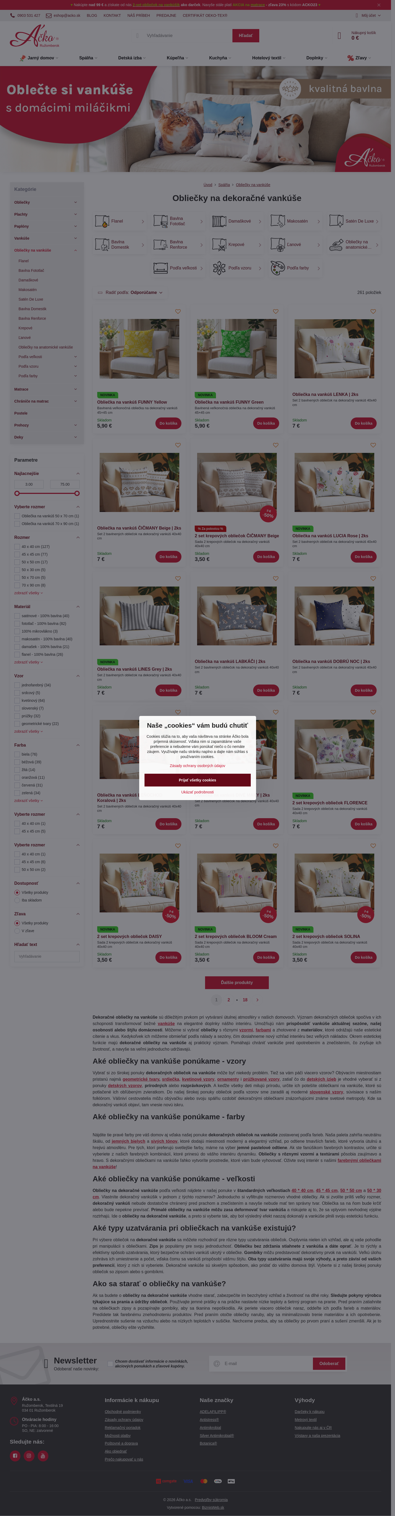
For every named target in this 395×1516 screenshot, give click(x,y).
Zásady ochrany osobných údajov (197, 766)
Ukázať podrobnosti (197, 792)
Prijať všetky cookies (197, 780)
